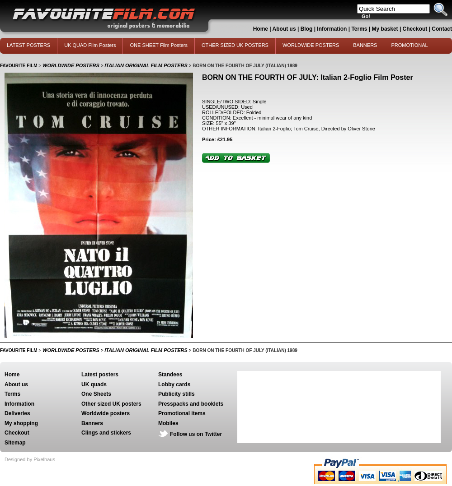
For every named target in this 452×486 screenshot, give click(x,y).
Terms (359, 29)
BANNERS (365, 45)
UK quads (94, 384)
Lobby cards (174, 384)
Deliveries (17, 413)
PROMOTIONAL (409, 45)
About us (284, 29)
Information (332, 29)
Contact (442, 29)
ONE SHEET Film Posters (159, 45)
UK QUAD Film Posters (90, 45)
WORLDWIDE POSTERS (310, 45)
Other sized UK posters (111, 404)
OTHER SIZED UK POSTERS (235, 45)
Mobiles (168, 423)
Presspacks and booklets (190, 404)
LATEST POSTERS (28, 45)
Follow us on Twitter (196, 434)
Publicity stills (176, 394)
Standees (170, 374)
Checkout (416, 29)
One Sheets (96, 394)
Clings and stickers (106, 433)
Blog (307, 29)
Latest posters (99, 374)
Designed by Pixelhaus (30, 459)
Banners (92, 423)
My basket (385, 29)
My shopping (21, 423)
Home (260, 29)
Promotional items (182, 413)
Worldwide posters (105, 413)
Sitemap (15, 443)
